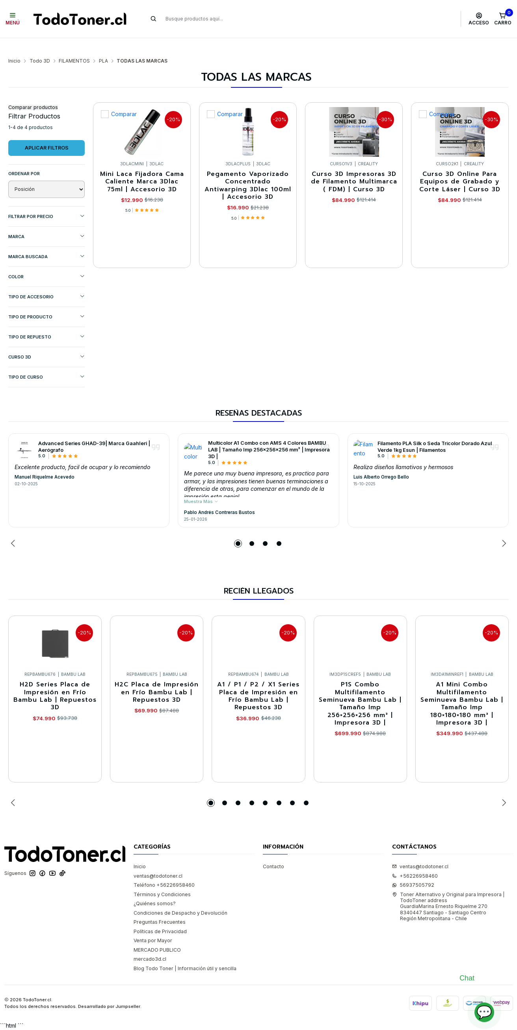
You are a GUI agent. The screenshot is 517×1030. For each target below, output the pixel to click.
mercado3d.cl (150, 944)
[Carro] (503, 19)
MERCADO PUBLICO (157, 935)
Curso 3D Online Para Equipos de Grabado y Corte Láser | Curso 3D (459, 166)
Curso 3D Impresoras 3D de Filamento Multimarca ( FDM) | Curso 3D (354, 166)
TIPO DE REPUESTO (46, 321)
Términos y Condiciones (162, 879)
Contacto (273, 851)
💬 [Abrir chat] (484, 1012)
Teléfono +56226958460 (164, 870)
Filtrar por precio (46, 201)
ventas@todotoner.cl (158, 861)
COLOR (46, 261)
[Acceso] (479, 19)
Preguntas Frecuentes (160, 907)
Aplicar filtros (47, 132)
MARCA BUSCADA (46, 241)
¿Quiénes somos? (155, 888)
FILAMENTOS (74, 45)
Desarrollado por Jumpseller (109, 991)
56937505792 (413, 870)
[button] (238, 528)
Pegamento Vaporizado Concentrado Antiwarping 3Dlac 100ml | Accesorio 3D (248, 170)
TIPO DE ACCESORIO (46, 281)
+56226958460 (415, 861)
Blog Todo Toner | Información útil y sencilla (185, 953)
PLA (103, 45)
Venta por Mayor (153, 925)
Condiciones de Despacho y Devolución (180, 898)
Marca (46, 221)
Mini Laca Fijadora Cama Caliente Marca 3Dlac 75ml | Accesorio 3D (142, 166)
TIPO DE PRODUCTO (46, 301)
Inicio (14, 45)
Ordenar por (24, 158)
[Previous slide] (14, 528)
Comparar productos (33, 92)
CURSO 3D (46, 341)
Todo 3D (40, 45)
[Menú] (12, 19)
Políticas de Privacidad (160, 916)
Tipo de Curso (46, 361)
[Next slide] (503, 528)
